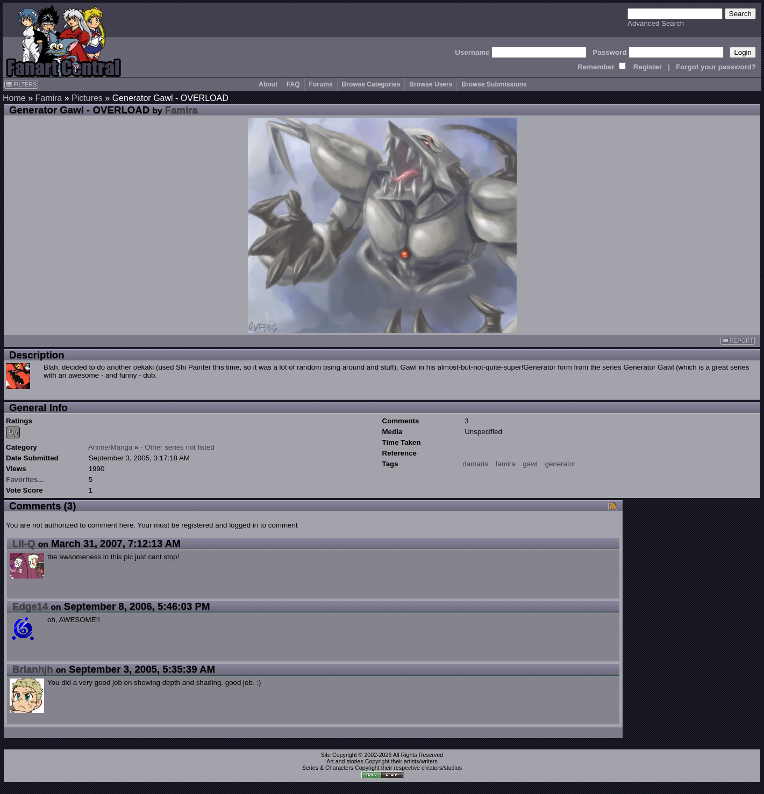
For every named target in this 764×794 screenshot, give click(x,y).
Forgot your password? (716, 67)
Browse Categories (371, 84)
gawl (530, 464)
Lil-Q (23, 543)
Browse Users (430, 84)
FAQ (293, 84)
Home (14, 98)
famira (506, 464)
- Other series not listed (177, 447)
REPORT (737, 340)
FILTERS (21, 84)
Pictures (87, 98)
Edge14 (30, 606)
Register (647, 67)
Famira (48, 98)
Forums (321, 84)
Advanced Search (655, 23)
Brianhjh (32, 669)
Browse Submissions (493, 84)
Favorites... (25, 479)
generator (560, 464)
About (268, 84)
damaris (475, 464)
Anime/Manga (110, 447)
